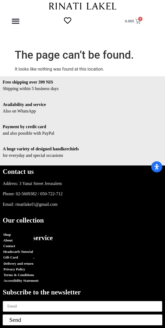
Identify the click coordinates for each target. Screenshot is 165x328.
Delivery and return (18, 263)
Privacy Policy (14, 269)
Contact (9, 246)
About (8, 240)
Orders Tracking (16, 252)
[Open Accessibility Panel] (156, 166)
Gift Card (10, 257)
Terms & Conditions (19, 258)
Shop (7, 235)
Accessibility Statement (21, 281)
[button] (15, 21)
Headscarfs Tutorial (18, 252)
